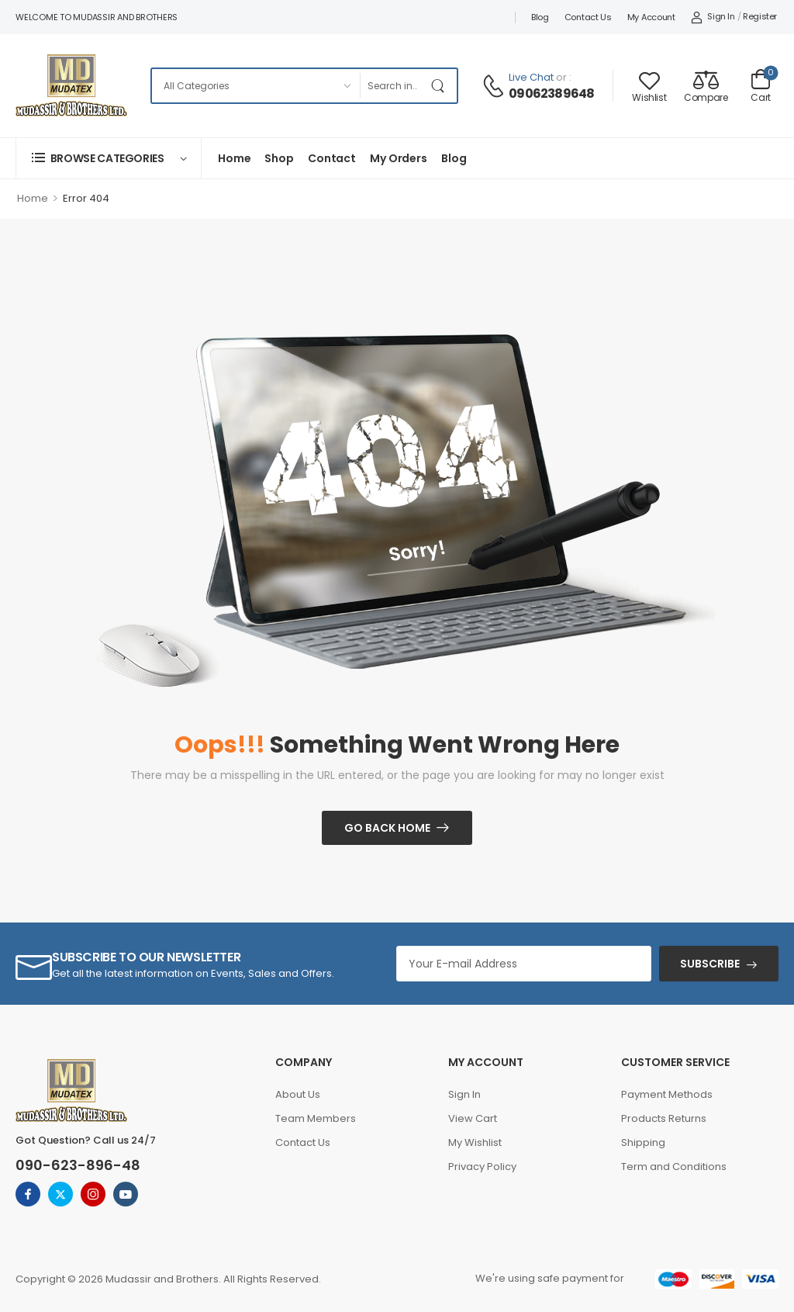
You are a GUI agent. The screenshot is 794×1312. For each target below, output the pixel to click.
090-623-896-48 (78, 1165)
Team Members (315, 1118)
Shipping (643, 1142)
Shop (278, 158)
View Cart (472, 1118)
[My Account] (713, 17)
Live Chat (531, 77)
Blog (540, 17)
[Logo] (71, 85)
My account (651, 17)
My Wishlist (475, 1142)
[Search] (392, 85)
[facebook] (28, 1194)
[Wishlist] (649, 86)
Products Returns (663, 1118)
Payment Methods (667, 1094)
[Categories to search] (255, 85)
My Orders (398, 158)
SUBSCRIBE (710, 963)
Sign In (464, 1094)
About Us (297, 1094)
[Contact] (495, 86)
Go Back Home (387, 828)
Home (234, 158)
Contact (332, 158)
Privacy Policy (482, 1166)
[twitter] (60, 1194)
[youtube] (125, 1194)
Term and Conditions (674, 1166)
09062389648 (551, 93)
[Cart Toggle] (761, 85)
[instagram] (93, 1194)
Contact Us (588, 17)
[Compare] (705, 86)
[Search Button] (441, 85)
